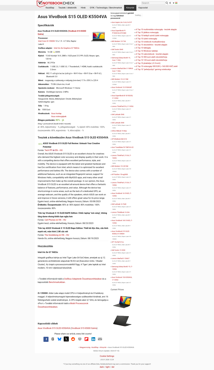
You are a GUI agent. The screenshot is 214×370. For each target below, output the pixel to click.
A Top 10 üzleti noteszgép (146, 39)
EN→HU (59, 150)
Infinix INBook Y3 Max (119, 131)
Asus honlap (56, 113)
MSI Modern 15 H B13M (120, 166)
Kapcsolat (143, 7)
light (108, 367)
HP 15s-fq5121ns (118, 242)
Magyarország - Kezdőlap (89, 347)
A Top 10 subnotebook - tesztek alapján (152, 54)
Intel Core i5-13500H (46, 41)
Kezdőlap (50, 7)
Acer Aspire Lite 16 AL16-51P (122, 22)
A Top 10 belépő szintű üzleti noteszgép (152, 36)
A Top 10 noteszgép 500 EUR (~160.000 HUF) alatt (157, 66)
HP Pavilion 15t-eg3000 (120, 174)
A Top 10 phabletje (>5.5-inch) (148, 63)
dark (102, 367)
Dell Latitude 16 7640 (119, 204)
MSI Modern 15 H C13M (120, 79)
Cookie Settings (107, 356)
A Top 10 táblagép (143, 48)
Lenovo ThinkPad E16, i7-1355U (122, 106)
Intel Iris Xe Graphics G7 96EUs (66, 48)
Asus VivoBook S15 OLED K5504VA (54, 328)
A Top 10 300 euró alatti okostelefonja (151, 57)
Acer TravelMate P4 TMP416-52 (123, 147)
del (112, 367)
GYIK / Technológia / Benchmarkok (106, 7)
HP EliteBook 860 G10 (119, 139)
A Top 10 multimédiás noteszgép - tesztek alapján (156, 29)
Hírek (83, 7)
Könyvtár (130, 7)
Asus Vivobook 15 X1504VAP (122, 87)
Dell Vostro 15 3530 (118, 250)
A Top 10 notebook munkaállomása (150, 42)
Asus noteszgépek (58, 116)
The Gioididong (51, 235)
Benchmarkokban (57, 282)
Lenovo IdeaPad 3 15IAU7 (120, 258)
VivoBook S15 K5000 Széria (84, 328)
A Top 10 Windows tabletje (147, 51)
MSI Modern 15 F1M (119, 41)
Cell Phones (50, 220)
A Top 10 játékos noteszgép (147, 32)
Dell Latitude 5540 (118, 114)
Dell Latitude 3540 (118, 123)
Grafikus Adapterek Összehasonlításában (83, 279)
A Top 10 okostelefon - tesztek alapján (151, 45)
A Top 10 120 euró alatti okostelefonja (151, 60)
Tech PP (48, 150)
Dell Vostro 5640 (117, 49)
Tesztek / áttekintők (67, 7)
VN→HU (62, 220)
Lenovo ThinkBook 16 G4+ (121, 212)
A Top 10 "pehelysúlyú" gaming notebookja (153, 69)
